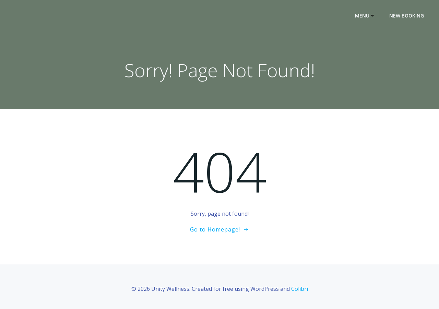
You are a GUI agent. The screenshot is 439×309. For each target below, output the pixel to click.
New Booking (406, 15)
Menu (365, 15)
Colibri (299, 289)
